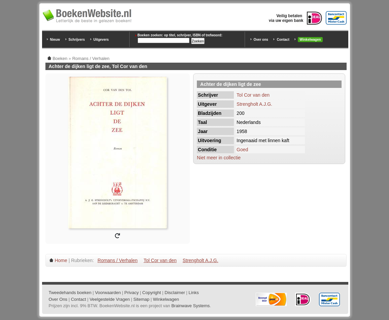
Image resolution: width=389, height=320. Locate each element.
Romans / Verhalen (118, 260)
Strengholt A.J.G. (254, 104)
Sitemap (141, 299)
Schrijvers (77, 39)
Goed (242, 149)
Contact (283, 39)
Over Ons (58, 299)
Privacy (132, 292)
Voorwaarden (108, 292)
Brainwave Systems (190, 305)
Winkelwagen (310, 39)
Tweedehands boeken (70, 292)
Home (61, 260)
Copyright (151, 292)
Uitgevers (101, 39)
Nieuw (55, 39)
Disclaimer (175, 292)
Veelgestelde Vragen (110, 299)
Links (193, 292)
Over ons (261, 39)
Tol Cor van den (253, 95)
